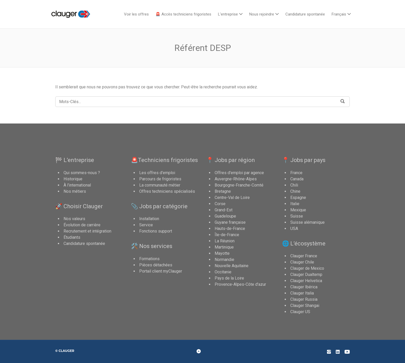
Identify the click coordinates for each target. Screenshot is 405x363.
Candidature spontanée (305, 14)
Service (146, 224)
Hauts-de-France (230, 228)
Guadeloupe (225, 216)
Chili (294, 185)
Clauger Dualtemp (306, 274)
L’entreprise (228, 14)
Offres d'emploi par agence (239, 172)
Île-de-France (227, 234)
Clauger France (303, 255)
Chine (295, 191)
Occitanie (223, 271)
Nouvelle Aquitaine (231, 265)
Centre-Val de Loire (232, 197)
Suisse (296, 216)
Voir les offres (136, 14)
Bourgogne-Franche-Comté (239, 185)
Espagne (298, 197)
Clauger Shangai (304, 305)
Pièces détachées (155, 264)
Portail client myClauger (160, 271)
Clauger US (300, 311)
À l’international (77, 185)
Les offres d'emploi (157, 172)
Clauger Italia (302, 293)
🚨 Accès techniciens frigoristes (183, 14)
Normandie (224, 259)
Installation (149, 218)
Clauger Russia (303, 299)
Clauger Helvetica (306, 280)
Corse (220, 203)
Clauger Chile (302, 262)
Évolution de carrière (82, 224)
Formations (149, 258)
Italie (294, 203)
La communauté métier (159, 185)
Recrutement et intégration (87, 231)
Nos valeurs (74, 218)
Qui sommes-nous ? (82, 172)
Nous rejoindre (261, 14)
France (296, 172)
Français (339, 14)
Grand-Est (223, 209)
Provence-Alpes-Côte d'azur (240, 284)
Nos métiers (75, 191)
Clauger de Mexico (307, 268)
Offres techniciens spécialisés (167, 191)
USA (294, 228)
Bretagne (223, 191)
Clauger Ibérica (303, 286)
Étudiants (72, 237)
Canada (296, 178)
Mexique (298, 209)
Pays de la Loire (229, 278)
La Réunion (225, 240)
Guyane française (230, 222)
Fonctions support (155, 231)
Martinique (224, 247)
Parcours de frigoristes (160, 178)
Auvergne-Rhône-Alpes (236, 178)
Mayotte (222, 253)
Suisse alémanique (307, 222)
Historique (73, 178)
